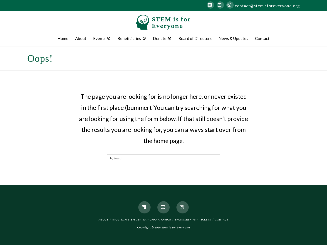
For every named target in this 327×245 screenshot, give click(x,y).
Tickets (205, 219)
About (104, 219)
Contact (221, 219)
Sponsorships (185, 219)
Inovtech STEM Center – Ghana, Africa (141, 219)
